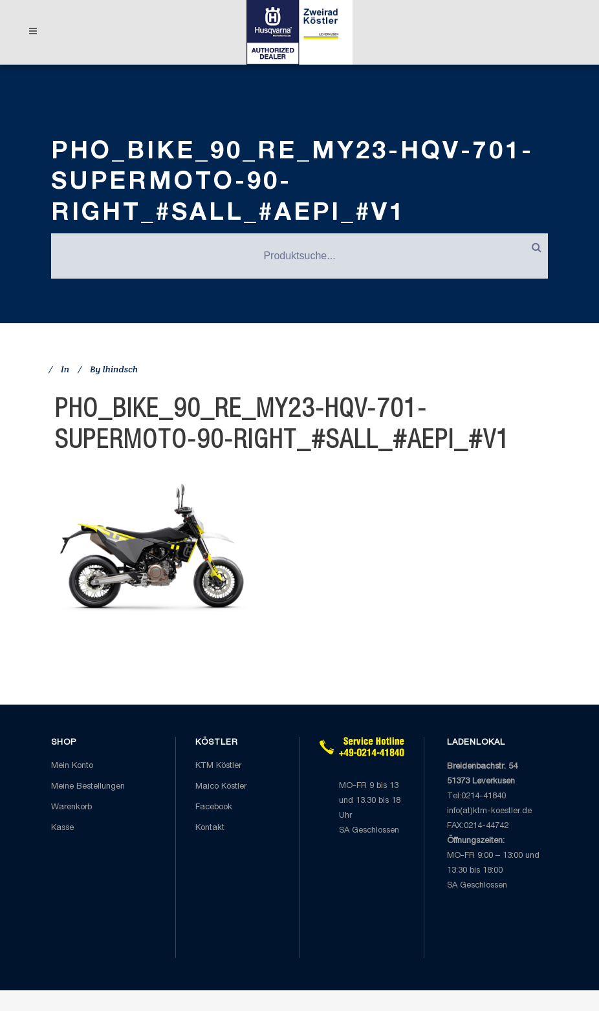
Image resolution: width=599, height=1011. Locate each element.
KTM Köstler (218, 766)
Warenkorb (71, 807)
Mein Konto (72, 766)
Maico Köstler (220, 787)
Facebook (213, 807)
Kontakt (209, 828)
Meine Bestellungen (88, 787)
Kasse (62, 828)
